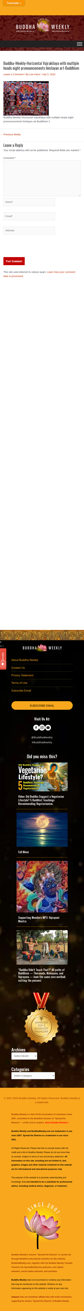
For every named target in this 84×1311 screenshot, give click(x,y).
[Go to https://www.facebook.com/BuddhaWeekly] (36, 728)
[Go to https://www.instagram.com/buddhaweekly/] (42, 728)
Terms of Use (19, 682)
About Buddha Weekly (24, 660)
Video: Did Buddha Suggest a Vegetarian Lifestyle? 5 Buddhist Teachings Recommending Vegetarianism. (41, 800)
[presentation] (29, 248)
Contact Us (18, 667)
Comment (9, 158)
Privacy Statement (22, 675)
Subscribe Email (21, 690)
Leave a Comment (13, 74)
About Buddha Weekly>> (57, 1122)
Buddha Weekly (35, 1152)
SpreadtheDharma (33, 1267)
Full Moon (23, 852)
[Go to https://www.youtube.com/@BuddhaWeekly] (48, 728)
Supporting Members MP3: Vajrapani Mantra (38, 919)
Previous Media (10, 134)
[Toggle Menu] (79, 44)
